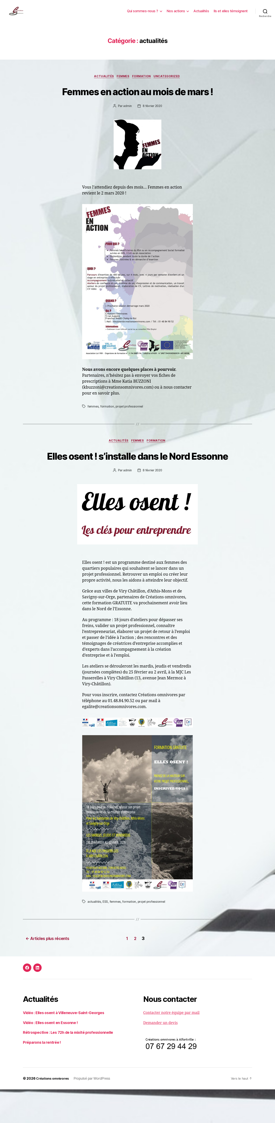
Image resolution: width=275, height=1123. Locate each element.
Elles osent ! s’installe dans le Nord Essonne (137, 483)
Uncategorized (169, 82)
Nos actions (176, 14)
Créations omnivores (53, 1112)
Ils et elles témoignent (231, 14)
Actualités (201, 14)
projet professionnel (130, 427)
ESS (105, 936)
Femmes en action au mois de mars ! (137, 104)
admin (127, 126)
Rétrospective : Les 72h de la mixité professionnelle (72, 1066)
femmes (122, 82)
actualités (102, 82)
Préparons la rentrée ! (43, 1076)
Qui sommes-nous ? (142, 14)
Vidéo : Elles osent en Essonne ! (53, 1056)
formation (142, 82)
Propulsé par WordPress (93, 1112)
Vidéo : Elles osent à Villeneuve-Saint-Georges (68, 1046)
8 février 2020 (152, 126)
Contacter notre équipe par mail (173, 1046)
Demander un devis (161, 1056)
